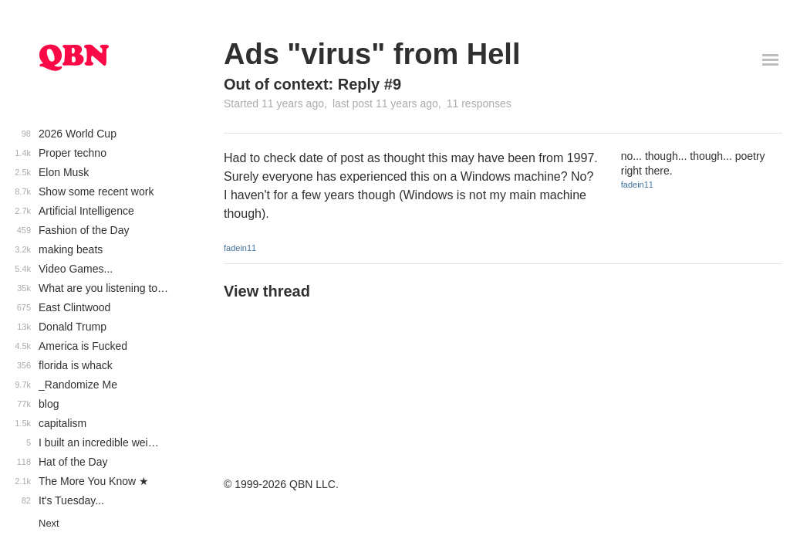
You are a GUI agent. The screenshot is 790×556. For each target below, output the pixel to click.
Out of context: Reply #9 (312, 84)
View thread (267, 291)
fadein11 (240, 248)
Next (49, 523)
